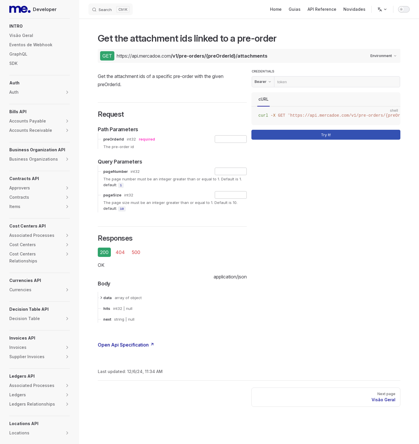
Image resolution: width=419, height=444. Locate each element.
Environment (383, 56)
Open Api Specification (126, 345)
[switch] (404, 9)
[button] (39, 26)
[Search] (110, 9)
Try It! (359, 135)
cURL (263, 99)
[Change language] (382, 9)
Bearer (263, 81)
